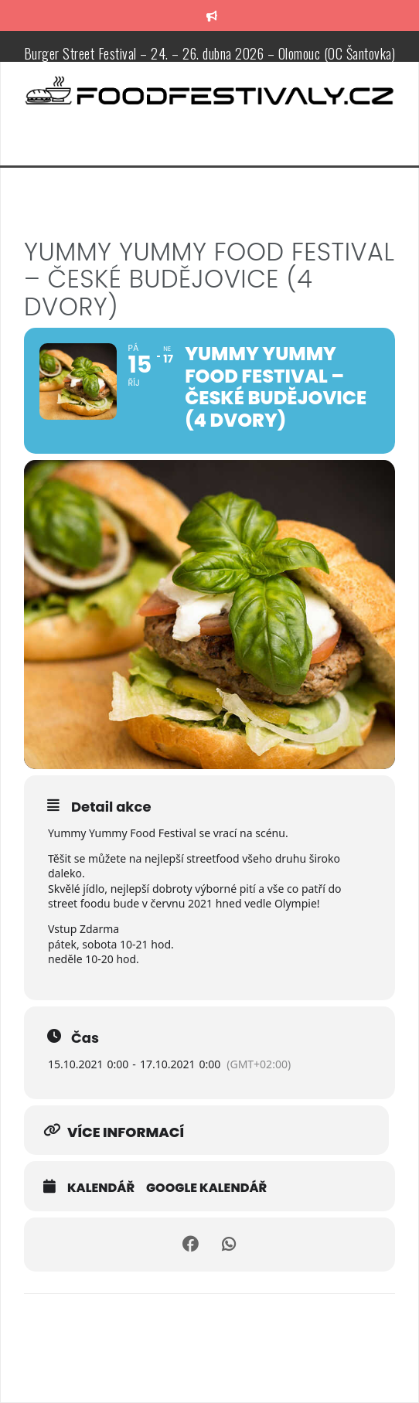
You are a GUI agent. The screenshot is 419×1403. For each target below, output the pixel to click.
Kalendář (101, 1188)
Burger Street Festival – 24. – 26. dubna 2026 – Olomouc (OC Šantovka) (210, 53)
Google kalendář (206, 1188)
